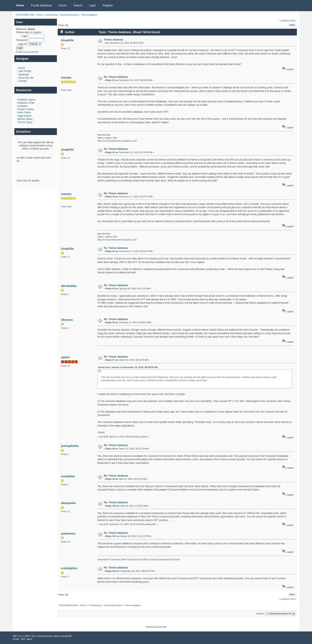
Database (23, 74)
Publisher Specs (26, 99)
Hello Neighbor (145, 489)
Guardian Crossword (149, 559)
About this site (26, 77)
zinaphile (67, 40)
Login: (24, 36)
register (37, 32)
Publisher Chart (26, 102)
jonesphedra (70, 445)
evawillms (68, 476)
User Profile (24, 71)
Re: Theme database (116, 77)
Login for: (23, 44)
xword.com (220, 543)
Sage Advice (24, 115)
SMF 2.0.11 (18, 636)
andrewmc (68, 533)
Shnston (67, 319)
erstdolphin (69, 568)
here (25, 180)
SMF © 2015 (30, 636)
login (26, 32)
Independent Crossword (109, 559)
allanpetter (68, 503)
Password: (22, 40)
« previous (284, 20)
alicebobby (68, 286)
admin (65, 357)
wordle (232, 459)
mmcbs (66, 77)
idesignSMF (66, 636)
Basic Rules (24, 112)
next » (293, 20)
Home (21, 68)
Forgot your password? (27, 52)
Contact (22, 81)
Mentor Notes (25, 119)
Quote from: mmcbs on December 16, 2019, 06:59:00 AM (128, 367)
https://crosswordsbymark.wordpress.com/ (117, 141)
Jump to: (260, 613)
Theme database (113, 39)
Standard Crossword (170, 559)
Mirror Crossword (130, 559)
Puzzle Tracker (26, 109)
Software (22, 106)
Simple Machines (44, 636)
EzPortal (162, 627)
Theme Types (25, 122)
